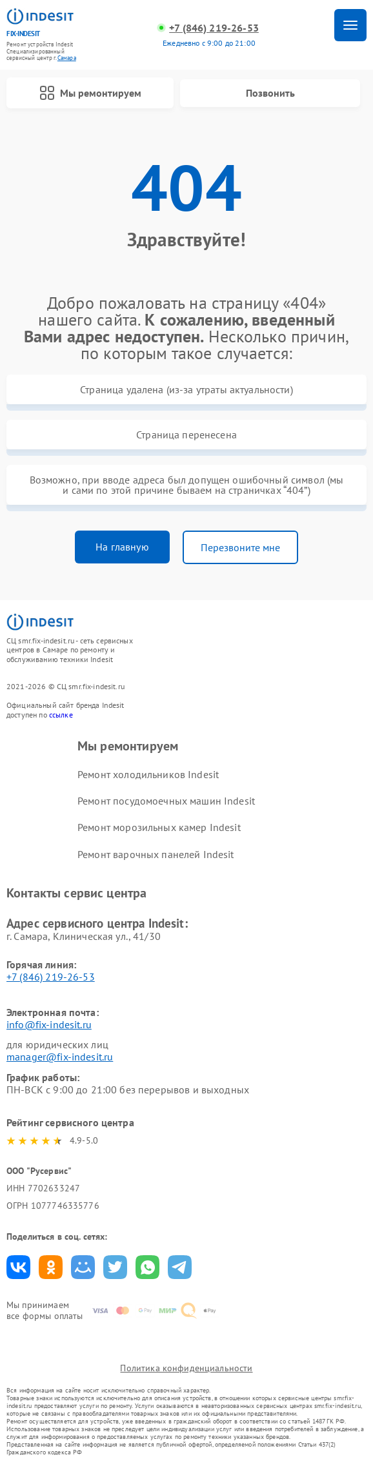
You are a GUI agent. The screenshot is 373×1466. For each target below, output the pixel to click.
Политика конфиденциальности (186, 1368)
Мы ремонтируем (90, 93)
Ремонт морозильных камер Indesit (159, 827)
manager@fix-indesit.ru (59, 1056)
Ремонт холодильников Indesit (148, 774)
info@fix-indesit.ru (49, 1024)
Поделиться (18, 1267)
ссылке (61, 714)
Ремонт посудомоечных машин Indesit (166, 800)
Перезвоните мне (240, 547)
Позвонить (270, 92)
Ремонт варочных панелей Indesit (155, 854)
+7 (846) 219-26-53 (214, 28)
